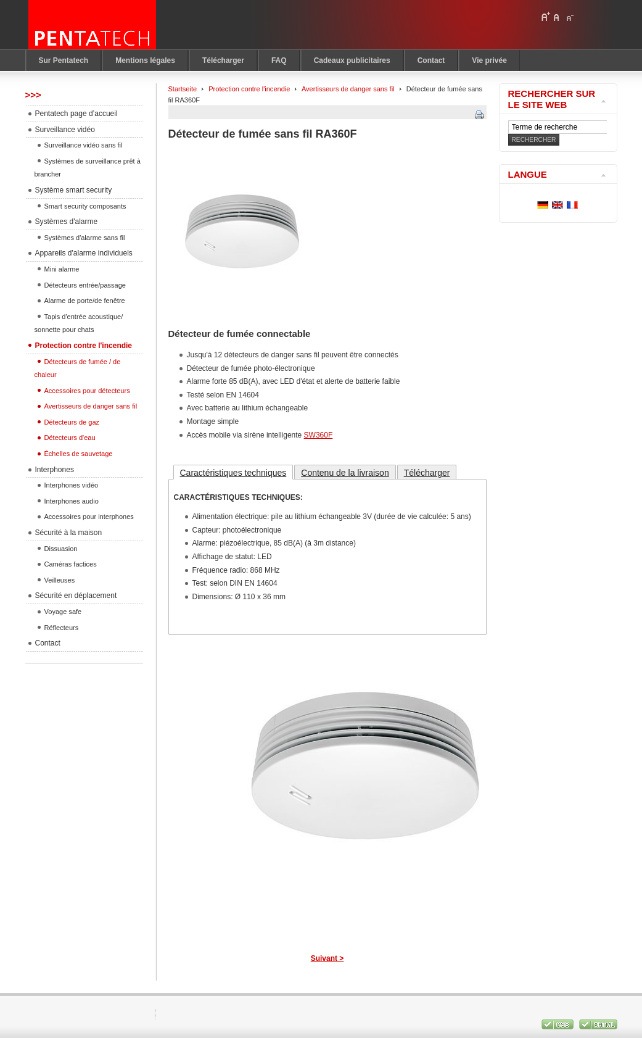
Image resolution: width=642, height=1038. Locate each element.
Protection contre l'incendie (249, 89)
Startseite (182, 89)
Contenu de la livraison (345, 473)
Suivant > (327, 958)
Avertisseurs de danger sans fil (348, 89)
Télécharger (427, 473)
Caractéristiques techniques (233, 473)
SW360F (318, 435)
